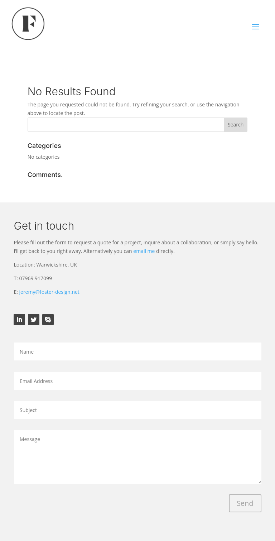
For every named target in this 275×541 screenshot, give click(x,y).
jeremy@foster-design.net (49, 291)
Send (245, 503)
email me (144, 251)
